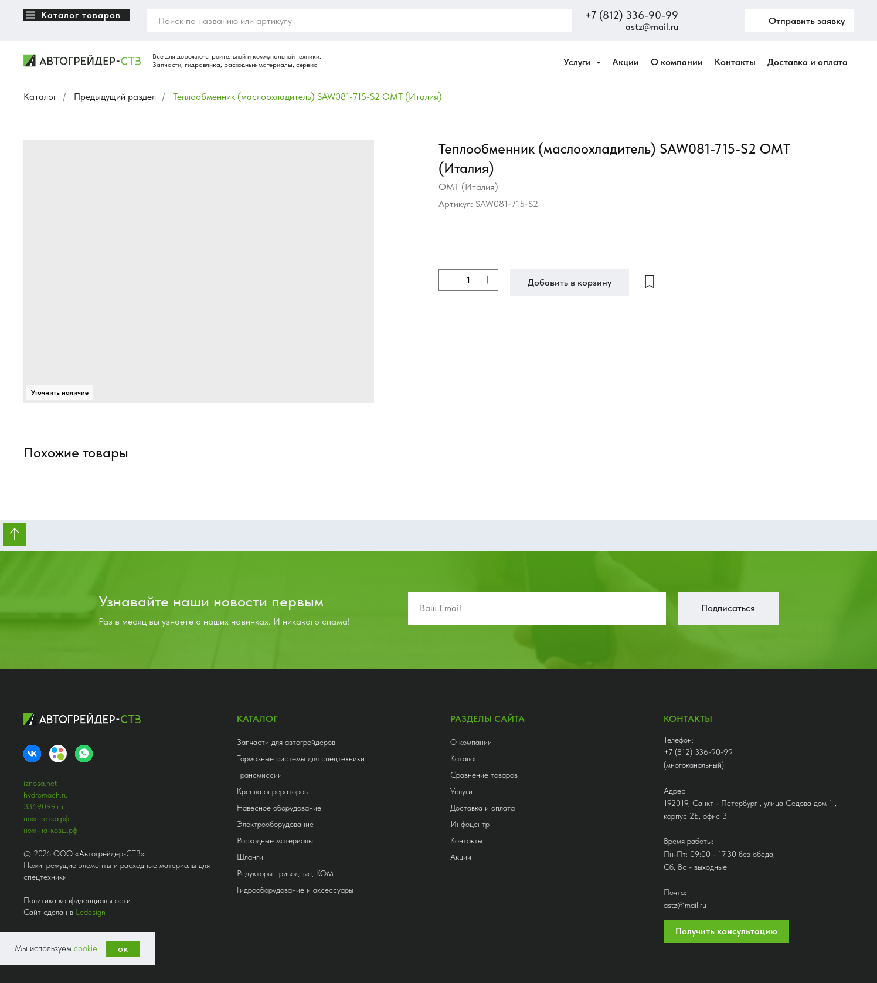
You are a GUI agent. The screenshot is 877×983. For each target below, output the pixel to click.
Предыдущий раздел (115, 96)
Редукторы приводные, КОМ (285, 873)
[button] (799, 20)
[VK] (32, 753)
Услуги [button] (578, 61)
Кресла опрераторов (272, 791)
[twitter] (721, 20)
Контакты (735, 61)
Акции (625, 61)
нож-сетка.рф (46, 818)
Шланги (250, 857)
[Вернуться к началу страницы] (14, 534)
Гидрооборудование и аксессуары (295, 889)
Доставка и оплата (807, 61)
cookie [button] (85, 948)
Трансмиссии (259, 774)
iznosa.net (40, 783)
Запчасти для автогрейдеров (286, 742)
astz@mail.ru (652, 26)
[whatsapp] (84, 753)
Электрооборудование (275, 824)
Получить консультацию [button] (726, 931)
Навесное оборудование (279, 807)
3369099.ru (43, 806)
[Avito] (58, 753)
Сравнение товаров (484, 774)
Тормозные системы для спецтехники (301, 758)
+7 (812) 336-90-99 (631, 15)
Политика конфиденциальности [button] (77, 900)
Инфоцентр (470, 824)
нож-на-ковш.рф (50, 830)
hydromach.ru (45, 794)
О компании (677, 61)
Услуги (461, 791)
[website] (696, 20)
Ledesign (91, 912)
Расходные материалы (275, 840)
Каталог (40, 96)
